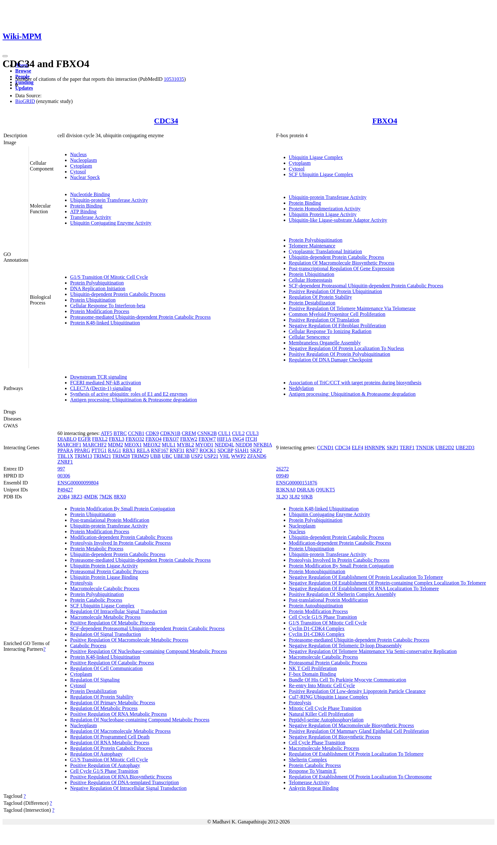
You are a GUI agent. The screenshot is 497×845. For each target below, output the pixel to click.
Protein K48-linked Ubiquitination (105, 322)
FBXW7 (207, 439)
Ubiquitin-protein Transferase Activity (109, 200)
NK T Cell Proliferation (313, 668)
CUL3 (252, 433)
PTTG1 (99, 450)
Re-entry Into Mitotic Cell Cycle (322, 685)
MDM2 (115, 444)
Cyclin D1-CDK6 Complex (317, 634)
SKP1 (392, 447)
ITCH (251, 439)
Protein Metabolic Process (96, 548)
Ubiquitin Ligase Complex (316, 157)
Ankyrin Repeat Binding (314, 788)
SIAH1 (242, 450)
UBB (155, 456)
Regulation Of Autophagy (96, 754)
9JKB (307, 496)
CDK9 (152, 433)
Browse (23, 71)
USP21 (211, 456)
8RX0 (120, 496)
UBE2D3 (464, 447)
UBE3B (182, 456)
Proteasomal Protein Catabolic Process (109, 571)
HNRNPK (375, 447)
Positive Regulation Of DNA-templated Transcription (124, 782)
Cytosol (78, 171)
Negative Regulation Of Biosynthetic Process (335, 736)
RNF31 (177, 450)
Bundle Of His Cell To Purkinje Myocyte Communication (347, 679)
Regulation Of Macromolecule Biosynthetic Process (341, 263)
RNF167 (159, 450)
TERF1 (407, 447)
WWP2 (238, 456)
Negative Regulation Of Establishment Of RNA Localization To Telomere (364, 588)
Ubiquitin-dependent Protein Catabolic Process (117, 294)
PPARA (65, 450)
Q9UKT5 (325, 489)
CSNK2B (207, 433)
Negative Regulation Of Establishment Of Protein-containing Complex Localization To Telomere (387, 583)
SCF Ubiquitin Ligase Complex (321, 174)
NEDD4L (224, 444)
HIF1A (224, 439)
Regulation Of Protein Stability (320, 297)
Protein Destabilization (312, 302)
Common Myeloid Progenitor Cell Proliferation (337, 314)
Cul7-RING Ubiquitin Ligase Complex (328, 697)
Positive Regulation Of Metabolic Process (112, 622)
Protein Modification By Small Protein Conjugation (122, 508)
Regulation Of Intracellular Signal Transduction (118, 611)
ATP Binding (83, 211)
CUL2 (238, 433)
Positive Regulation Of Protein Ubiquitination (335, 291)
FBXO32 (135, 439)
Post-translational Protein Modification (109, 520)
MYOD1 (204, 444)
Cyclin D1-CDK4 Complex (317, 628)
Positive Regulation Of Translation (324, 320)
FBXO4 (384, 121)
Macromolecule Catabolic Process (104, 588)
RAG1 (114, 450)
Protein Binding (86, 205)
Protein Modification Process (99, 311)
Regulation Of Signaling (94, 679)
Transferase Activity (90, 217)
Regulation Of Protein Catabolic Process (111, 748)
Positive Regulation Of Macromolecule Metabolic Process (129, 640)
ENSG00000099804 (78, 482)
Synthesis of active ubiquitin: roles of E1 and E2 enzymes (128, 394)
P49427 (65, 489)
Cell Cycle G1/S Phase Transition (104, 771)
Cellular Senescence (309, 337)
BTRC (120, 433)
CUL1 (224, 433)
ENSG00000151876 (296, 482)
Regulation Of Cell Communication (106, 668)
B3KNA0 (285, 489)
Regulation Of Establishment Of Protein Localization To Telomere (356, 754)
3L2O (282, 496)
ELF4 (357, 447)
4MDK (91, 496)
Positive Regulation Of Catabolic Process (112, 662)
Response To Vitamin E (313, 771)
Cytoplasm (81, 166)
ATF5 (106, 433)
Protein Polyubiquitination (97, 282)
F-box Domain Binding (312, 674)
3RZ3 (76, 496)
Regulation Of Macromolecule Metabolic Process (120, 731)
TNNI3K (425, 447)
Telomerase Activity (309, 782)
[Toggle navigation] (5, 56)
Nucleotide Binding (90, 194)
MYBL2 (185, 444)
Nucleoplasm (83, 160)
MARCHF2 (95, 444)
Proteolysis (81, 583)
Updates (24, 88)
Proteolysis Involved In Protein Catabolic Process (120, 543)
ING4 (238, 439)
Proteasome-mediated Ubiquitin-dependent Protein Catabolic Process (140, 317)
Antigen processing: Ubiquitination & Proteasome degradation (133, 399)
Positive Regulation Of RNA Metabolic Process (118, 714)
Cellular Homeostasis (310, 280)
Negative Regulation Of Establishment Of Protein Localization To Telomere (366, 577)
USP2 (197, 456)
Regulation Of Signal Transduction (105, 634)
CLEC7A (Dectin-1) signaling (100, 388)
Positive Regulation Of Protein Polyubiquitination (339, 354)
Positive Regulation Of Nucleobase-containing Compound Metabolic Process (148, 651)
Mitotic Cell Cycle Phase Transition (325, 708)
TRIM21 (102, 456)
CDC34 (166, 121)
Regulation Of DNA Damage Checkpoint (330, 359)
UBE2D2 (445, 447)
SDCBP (225, 450)
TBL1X (65, 456)
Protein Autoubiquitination (316, 605)
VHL (225, 456)
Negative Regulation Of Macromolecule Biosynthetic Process (351, 725)
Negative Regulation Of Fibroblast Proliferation (337, 325)
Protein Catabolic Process (96, 600)
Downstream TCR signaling (98, 377)
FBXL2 (100, 439)
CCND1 (325, 447)
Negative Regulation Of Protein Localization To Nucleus (346, 348)
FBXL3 (116, 439)
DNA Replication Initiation (97, 288)
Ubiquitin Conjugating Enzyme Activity (110, 223)
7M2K (106, 496)
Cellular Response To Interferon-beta (107, 305)
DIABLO (66, 439)
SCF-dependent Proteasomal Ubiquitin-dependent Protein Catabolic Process (366, 285)
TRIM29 (140, 456)
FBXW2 (188, 439)
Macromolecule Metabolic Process (105, 617)
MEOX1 (133, 444)
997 (61, 468)
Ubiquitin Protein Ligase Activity (323, 214)
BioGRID (25, 101)
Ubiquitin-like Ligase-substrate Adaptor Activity (338, 220)
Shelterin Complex (308, 759)
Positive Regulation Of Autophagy (105, 765)
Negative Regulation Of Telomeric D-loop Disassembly (345, 645)
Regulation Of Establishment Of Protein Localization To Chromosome (360, 776)
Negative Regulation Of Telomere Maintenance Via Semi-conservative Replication (373, 651)
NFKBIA (262, 444)
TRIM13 (83, 456)
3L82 (294, 496)
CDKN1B (170, 433)
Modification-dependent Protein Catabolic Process (121, 537)
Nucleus (78, 154)
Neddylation (301, 388)
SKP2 (256, 450)
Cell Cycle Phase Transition (317, 742)
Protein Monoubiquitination (317, 571)
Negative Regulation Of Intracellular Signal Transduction (128, 788)
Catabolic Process (88, 645)
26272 (282, 468)
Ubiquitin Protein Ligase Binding (104, 577)
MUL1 (169, 444)
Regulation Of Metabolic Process (104, 708)
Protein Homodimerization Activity (325, 208)
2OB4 (63, 496)
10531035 (174, 79)
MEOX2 (151, 444)
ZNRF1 (65, 461)
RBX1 (128, 450)
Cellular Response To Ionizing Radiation (330, 331)
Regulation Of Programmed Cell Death (110, 736)
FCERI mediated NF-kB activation (105, 382)
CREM (189, 433)
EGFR (84, 439)
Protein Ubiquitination (93, 300)
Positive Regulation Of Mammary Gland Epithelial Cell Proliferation (359, 731)
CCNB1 (136, 433)
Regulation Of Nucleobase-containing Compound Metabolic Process (139, 719)
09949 (282, 475)
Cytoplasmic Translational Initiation (325, 251)
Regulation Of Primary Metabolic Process (112, 702)
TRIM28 (121, 456)
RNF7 (192, 450)
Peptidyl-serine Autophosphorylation (326, 719)
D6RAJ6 (305, 489)
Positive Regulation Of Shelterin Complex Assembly (342, 594)
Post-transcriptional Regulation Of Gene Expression (341, 268)
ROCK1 (207, 450)
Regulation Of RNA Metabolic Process (109, 742)
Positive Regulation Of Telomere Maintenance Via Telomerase (352, 308)
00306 (63, 475)
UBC (167, 456)
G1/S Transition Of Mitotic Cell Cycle (109, 277)
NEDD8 (244, 444)
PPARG (82, 450)
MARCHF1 (69, 444)
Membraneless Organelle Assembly (325, 342)
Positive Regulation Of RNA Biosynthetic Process (121, 776)
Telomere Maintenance (312, 245)
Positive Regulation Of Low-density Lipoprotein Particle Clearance (357, 691)
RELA (143, 450)
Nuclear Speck (85, 177)
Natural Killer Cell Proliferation (321, 714)
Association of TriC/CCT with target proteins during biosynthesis (355, 382)
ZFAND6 (256, 456)
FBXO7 (171, 439)
